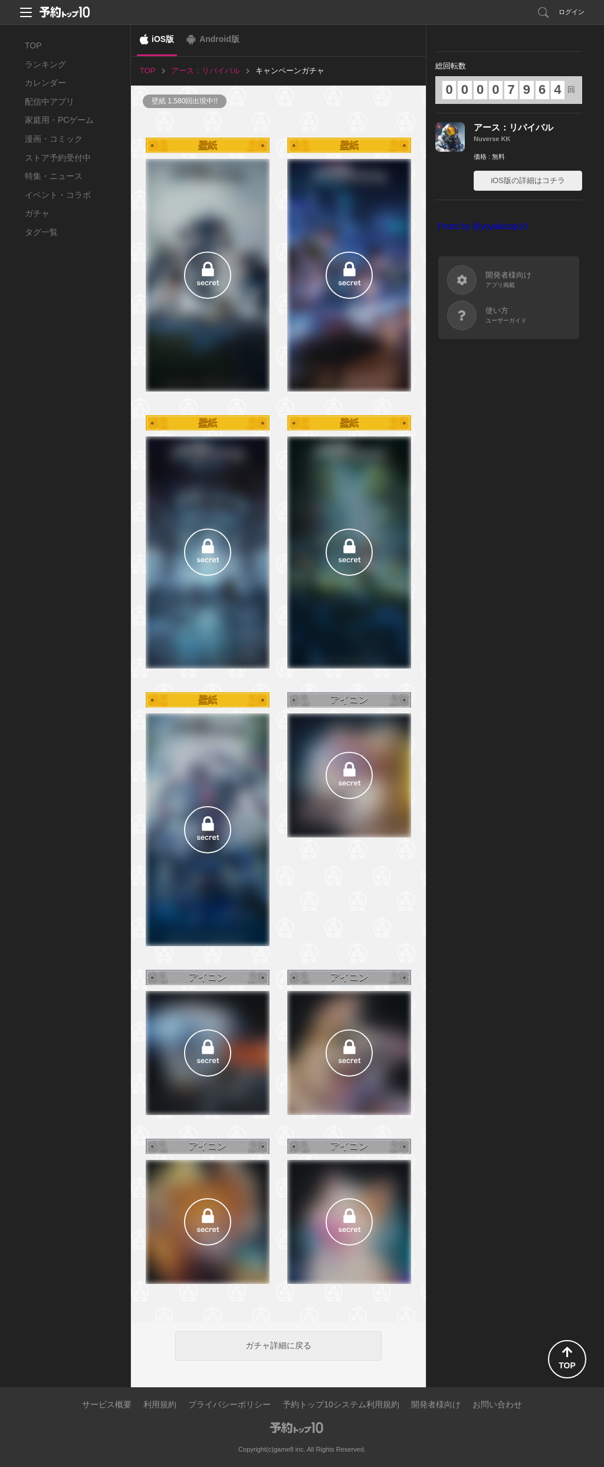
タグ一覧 (41, 232)
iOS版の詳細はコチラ (528, 180)
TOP (33, 45)
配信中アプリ (49, 101)
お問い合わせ (497, 1404)
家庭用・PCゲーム (59, 120)
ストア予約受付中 (58, 157)
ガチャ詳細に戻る (278, 1345)
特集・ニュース (54, 176)
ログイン (572, 11)
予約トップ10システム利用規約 (341, 1404)
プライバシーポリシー (229, 1404)
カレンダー (45, 82)
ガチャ (37, 213)
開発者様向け (436, 1404)
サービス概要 (107, 1404)
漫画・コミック (54, 139)
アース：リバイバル (513, 127)
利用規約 (159, 1404)
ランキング (45, 64)
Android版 (219, 39)
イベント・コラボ (58, 195)
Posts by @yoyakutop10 (482, 226)
